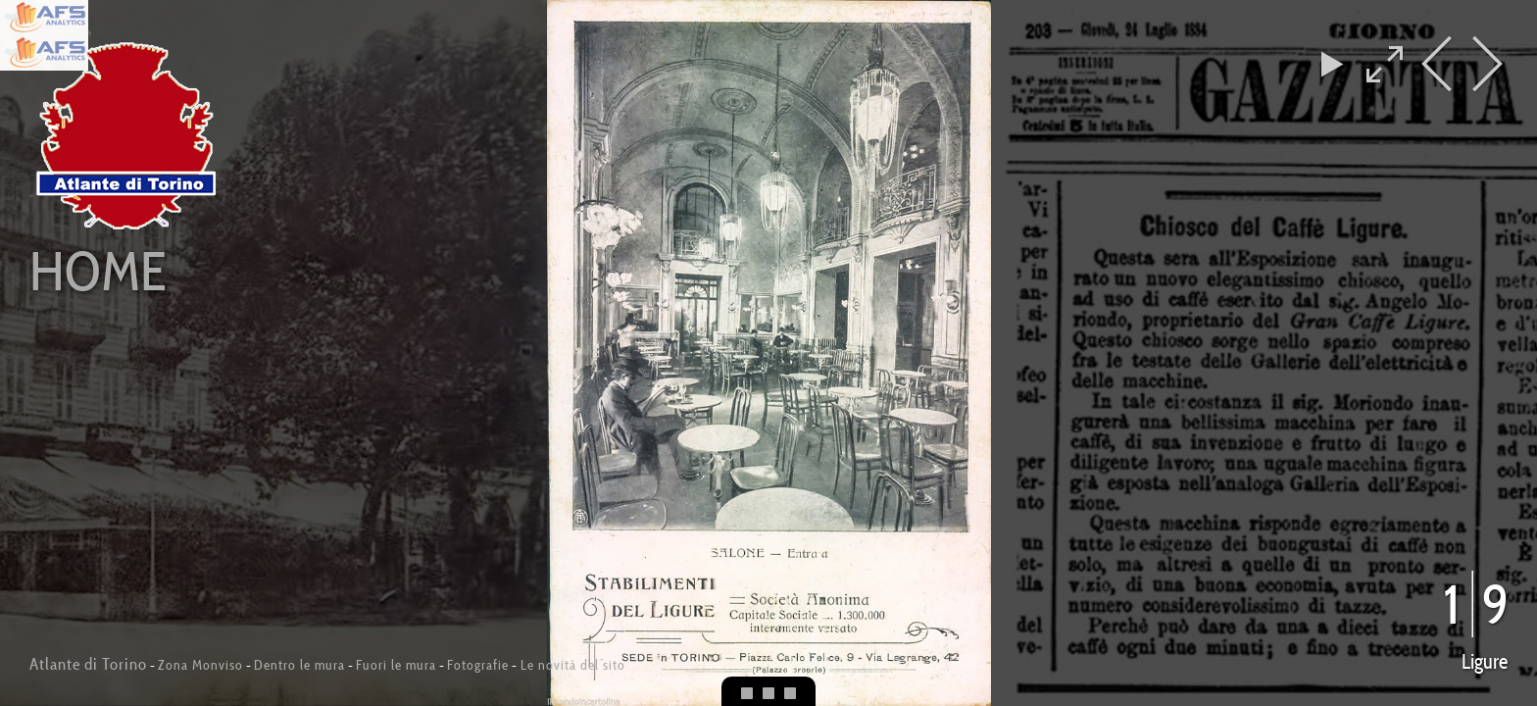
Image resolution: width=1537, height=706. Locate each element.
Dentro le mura (299, 665)
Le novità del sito (571, 665)
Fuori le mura (396, 665)
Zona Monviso (200, 665)
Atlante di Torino (88, 664)
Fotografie (478, 665)
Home (98, 270)
